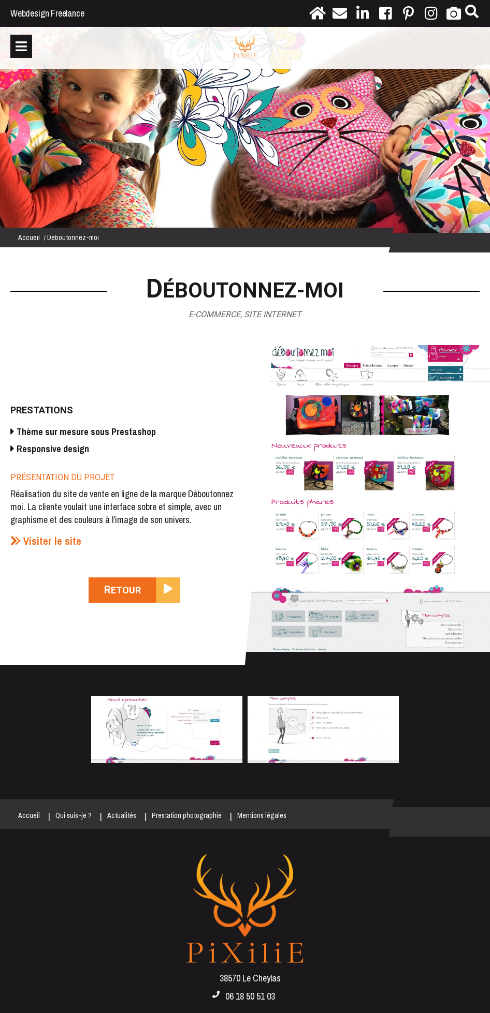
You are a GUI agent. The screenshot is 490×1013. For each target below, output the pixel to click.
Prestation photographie (187, 815)
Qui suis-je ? (73, 815)
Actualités (121, 815)
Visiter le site (52, 541)
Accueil (29, 237)
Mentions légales (261, 815)
